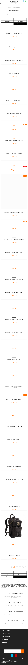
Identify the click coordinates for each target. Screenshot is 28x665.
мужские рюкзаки (9, 584)
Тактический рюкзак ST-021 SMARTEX (14, 292)
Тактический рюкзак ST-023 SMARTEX (14, 60)
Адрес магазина (6, 630)
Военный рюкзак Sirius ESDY (14, 359)
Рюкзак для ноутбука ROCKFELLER (14, 100)
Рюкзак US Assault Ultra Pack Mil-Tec (14, 492)
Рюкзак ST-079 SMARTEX (14, 266)
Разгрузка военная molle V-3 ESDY (14, 33)
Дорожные (7, 21)
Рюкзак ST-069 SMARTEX (14, 73)
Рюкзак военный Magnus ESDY (14, 466)
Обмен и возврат (6, 636)
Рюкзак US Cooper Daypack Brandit (14, 412)
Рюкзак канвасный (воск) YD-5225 (14, 226)
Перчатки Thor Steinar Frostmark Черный (14, 212)
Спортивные (7, 23)
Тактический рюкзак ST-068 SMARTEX (14, 346)
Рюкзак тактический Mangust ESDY (14, 452)
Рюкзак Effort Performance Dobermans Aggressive (14, 387)
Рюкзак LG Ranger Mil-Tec (14, 506)
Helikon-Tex (7, 572)
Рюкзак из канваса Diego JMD (14, 439)
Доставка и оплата (6, 633)
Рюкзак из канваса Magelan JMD (14, 426)
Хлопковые (20, 19)
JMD (7, 574)
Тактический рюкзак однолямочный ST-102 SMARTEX (14, 47)
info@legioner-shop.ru (6, 662)
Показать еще (20, 23)
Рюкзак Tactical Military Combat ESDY (14, 140)
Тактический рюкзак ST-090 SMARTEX (14, 319)
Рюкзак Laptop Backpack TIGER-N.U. (14, 167)
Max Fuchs (20, 574)
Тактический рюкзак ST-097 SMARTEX (14, 279)
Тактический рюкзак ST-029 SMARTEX (14, 332)
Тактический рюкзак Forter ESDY (14, 372)
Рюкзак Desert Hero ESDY (14, 555)
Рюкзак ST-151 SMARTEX (14, 306)
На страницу (9, 564)
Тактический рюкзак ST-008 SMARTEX (14, 252)
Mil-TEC (7, 576)
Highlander (20, 572)
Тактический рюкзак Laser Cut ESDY (14, 479)
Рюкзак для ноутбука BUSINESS (14, 113)
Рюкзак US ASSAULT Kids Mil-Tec (14, 541)
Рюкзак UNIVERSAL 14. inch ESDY (14, 153)
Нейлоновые (7, 19)
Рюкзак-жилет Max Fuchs (14, 87)
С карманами (20, 21)
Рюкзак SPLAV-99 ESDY (14, 127)
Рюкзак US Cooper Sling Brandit (14, 399)
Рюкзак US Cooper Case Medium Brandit (14, 239)
